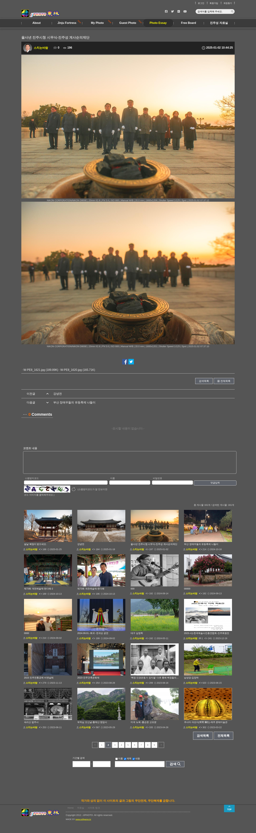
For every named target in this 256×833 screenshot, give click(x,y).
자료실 (80, 811)
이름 (112, 482)
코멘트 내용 (30, 448)
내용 (136, 762)
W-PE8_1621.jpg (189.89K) (40, 369)
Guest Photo (127, 22)
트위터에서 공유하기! (131, 362)
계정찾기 (227, 3)
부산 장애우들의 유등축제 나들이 (74, 402)
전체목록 (225, 381)
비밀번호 (157, 482)
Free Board (188, 22)
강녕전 (57, 393)
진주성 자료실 (219, 22)
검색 (173, 768)
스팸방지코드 (32, 482)
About (36, 22)
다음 (161, 749)
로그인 (201, 3)
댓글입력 (215, 486)
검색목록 (204, 381)
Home (71, 811)
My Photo (97, 22)
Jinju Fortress (67, 22)
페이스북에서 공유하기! (125, 362)
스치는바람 (41, 47)
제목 (127, 762)
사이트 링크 (94, 811)
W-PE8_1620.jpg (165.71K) (77, 369)
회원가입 (214, 3)
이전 (95, 749)
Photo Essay (158, 22)
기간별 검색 (79, 761)
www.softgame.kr (83, 823)
